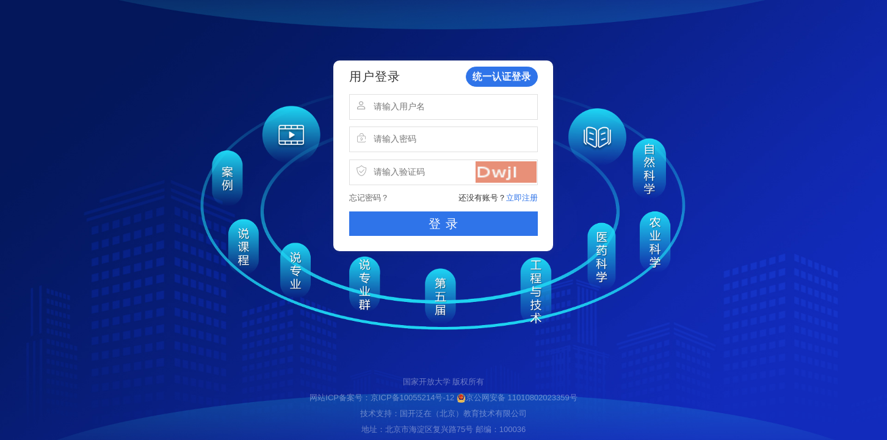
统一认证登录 (501, 76)
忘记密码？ (369, 197)
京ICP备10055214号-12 (412, 397)
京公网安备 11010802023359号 (517, 397)
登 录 (443, 223)
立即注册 (522, 197)
